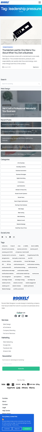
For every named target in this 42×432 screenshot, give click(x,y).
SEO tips (9, 264)
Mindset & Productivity (21, 189)
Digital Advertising (21, 178)
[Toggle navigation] (39, 2)
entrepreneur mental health (22, 252)
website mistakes (16, 286)
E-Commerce (21, 182)
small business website (22, 270)
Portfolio (5, 398)
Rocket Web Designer (30, 261)
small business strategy (19, 267)
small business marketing (33, 264)
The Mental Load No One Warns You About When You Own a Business (18, 51)
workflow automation (18, 289)
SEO (3, 264)
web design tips (31, 279)
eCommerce (7, 327)
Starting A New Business (21, 205)
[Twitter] (19, 316)
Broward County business (8, 249)
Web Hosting (21, 212)
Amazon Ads (7, 351)
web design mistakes (7, 279)
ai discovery (5, 246)
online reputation (17, 261)
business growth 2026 (7, 252)
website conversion (18, 283)
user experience (17, 276)
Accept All (27, 428)
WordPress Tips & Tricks (21, 228)
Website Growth (21, 220)
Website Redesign (21, 224)
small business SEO (6, 267)
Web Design (21, 209)
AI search (12, 246)
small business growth (19, 264)
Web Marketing (21, 216)
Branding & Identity (21, 166)
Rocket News (21, 197)
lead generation (5, 258)
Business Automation (21, 170)
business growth (34, 249)
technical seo (35, 273)
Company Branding (9, 330)
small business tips (32, 267)
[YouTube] (26, 316)
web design (27, 276)
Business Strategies (21, 174)
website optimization (29, 286)
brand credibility (35, 246)
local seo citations (6, 261)
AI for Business (21, 163)
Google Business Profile (33, 255)
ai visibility (25, 246)
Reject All (17, 428)
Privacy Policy (15, 425)
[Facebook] (15, 316)
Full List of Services (9, 333)
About (4, 401)
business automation (22, 249)
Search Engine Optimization (21, 201)
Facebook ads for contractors (9, 255)
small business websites (7, 273)
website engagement (31, 283)
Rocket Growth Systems (21, 193)
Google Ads (22, 255)
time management (6, 276)
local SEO (30, 258)
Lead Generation (21, 186)
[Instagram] (23, 316)
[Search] (19, 83)
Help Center (6, 410)
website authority (6, 283)
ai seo (19, 246)
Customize (7, 428)
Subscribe (21, 368)
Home (21, 11)
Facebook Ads (7, 348)
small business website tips (22, 273)
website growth (5, 286)
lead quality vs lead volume (18, 258)
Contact (5, 404)
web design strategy (20, 279)
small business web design (8, 270)
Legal (4, 407)
